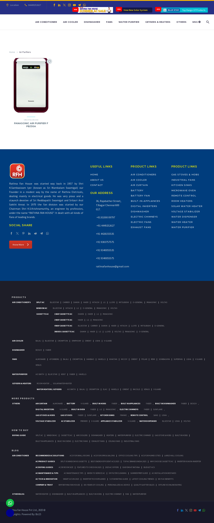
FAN (127, 494)
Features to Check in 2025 (89, 467)
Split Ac (40, 302)
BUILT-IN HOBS (95, 494)
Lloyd (112, 302)
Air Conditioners (143, 174)
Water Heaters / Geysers (49, 389)
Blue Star (52, 374)
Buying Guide (19, 435)
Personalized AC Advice (119, 485)
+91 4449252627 (105, 225)
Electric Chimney (143, 435)
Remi (153, 359)
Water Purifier (129, 22)
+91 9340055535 (105, 250)
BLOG (15, 450)
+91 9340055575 (105, 258)
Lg (104, 302)
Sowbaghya (164, 359)
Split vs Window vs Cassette (74, 461)
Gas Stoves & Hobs (185, 174)
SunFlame (158, 409)
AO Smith (40, 374)
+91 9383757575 (105, 242)
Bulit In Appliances (45, 441)
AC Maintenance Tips (73, 473)
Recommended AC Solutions (50, 455)
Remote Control (183, 195)
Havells (101, 359)
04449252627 (34, 5)
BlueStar (54, 302)
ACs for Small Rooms (80, 455)
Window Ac (41, 308)
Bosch (39, 350)
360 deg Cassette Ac (64, 331)
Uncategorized (31, 120)
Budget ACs (149, 467)
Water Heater (182, 222)
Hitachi (95, 302)
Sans (155, 415)
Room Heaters (182, 201)
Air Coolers (81, 435)
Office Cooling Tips (128, 455)
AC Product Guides (45, 461)
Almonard (41, 359)
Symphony (76, 340)
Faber (48, 350)
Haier (85, 302)
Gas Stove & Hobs (163, 435)
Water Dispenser (184, 216)
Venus (38, 365)
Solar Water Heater (186, 206)
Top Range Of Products (193, 10)
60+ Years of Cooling (94, 485)
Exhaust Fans (141, 227)
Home (12, 52)
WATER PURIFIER (139, 494)
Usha (97, 340)
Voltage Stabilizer (185, 211)
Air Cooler (70, 22)
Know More (21, 244)
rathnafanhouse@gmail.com (112, 266)
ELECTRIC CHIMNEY (113, 494)
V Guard (199, 359)
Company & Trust (44, 485)
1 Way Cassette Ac (63, 314)
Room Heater (43, 383)
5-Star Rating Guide (119, 479)
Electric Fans (141, 222)
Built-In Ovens (64, 441)
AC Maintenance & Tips (47, 473)
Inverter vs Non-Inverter (189, 461)
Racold (136, 389)
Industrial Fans (183, 180)
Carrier (66, 302)
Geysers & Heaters (157, 22)
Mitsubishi (124, 302)
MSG (196, 22)
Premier (83, 421)
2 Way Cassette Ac (63, 320)
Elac (105, 389)
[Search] (207, 22)
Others (181, 22)
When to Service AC (96, 473)
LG (101, 409)
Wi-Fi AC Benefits (165, 479)
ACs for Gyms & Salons (104, 455)
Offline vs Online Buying (170, 485)
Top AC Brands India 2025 (134, 461)
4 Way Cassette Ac (63, 325)
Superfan (178, 359)
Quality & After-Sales (144, 485)
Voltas (163, 302)
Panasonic (152, 302)
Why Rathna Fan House (69, 485)
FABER (72, 374)
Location (14, 5)
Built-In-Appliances (145, 201)
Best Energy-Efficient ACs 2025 (105, 461)
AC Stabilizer (68, 421)
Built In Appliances (130, 403)
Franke (123, 415)
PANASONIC (111, 409)
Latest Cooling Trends (143, 479)
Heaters (110, 435)
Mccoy (124, 359)
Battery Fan (140, 195)
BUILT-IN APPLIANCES (76, 494)
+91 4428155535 (105, 233)
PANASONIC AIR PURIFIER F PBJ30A (31, 125)
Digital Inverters (144, 206)
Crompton (63, 340)
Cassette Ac (42, 314)
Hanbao (90, 359)
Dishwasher (92, 22)
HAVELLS (82, 374)
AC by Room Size (66, 467)
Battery (137, 190)
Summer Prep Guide (139, 473)
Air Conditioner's (21, 302)
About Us (97, 180)
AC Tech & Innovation (46, 479)
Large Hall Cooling (173, 455)
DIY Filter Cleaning (118, 473)
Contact (96, 185)
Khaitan (113, 359)
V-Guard (108, 340)
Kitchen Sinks (181, 185)
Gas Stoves (66, 415)
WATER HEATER (42, 494)
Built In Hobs (99, 403)
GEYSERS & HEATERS (21, 383)
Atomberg (54, 359)
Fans (109, 22)
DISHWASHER (57, 494)
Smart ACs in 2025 (71, 479)
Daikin (76, 302)
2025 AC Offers (112, 467)
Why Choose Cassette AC (161, 461)
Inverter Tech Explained (94, 479)
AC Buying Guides (44, 467)
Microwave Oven (183, 190)
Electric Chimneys (144, 216)
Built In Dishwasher (165, 403)
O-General (138, 302)
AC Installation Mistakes (164, 473)
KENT (63, 374)
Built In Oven (78, 409)
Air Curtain (139, 185)
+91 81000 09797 (105, 217)
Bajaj (38, 340)
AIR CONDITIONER (20, 455)
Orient (88, 340)
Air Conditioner (46, 22)
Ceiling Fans (114, 441)
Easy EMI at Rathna (131, 467)
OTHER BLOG (18, 494)
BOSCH (193, 403)
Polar (144, 359)
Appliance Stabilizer (111, 421)
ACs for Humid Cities (150, 455)
